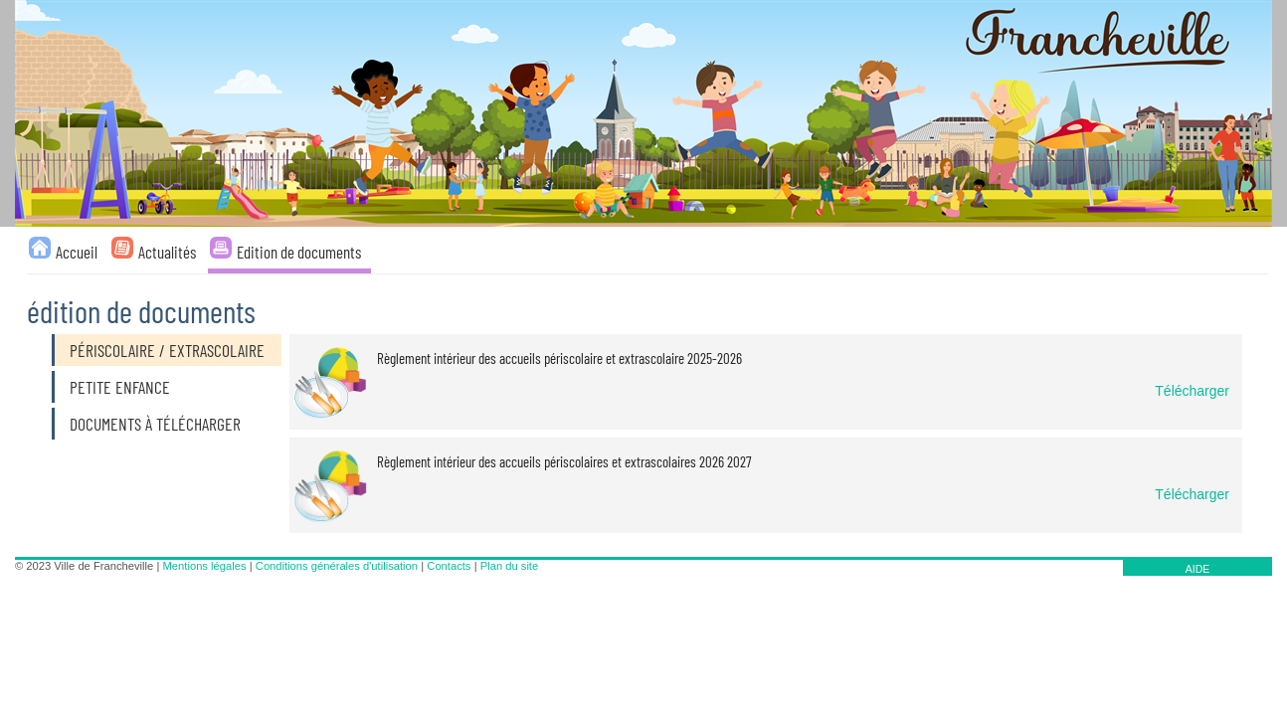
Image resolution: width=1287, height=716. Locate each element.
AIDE (1198, 569)
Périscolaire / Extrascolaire (167, 350)
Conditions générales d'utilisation (337, 566)
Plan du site (509, 566)
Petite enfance (120, 387)
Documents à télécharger (155, 424)
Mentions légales (205, 566)
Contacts (448, 566)
